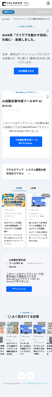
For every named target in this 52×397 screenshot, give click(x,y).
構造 (42, 216)
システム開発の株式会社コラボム (34, 383)
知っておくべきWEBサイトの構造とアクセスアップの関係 (38, 226)
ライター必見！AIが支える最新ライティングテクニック (25, 349)
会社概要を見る (26, 71)
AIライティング (12, 213)
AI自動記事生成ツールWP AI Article (26, 142)
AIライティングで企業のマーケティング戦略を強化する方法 (12, 349)
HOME (7, 19)
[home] (21, 376)
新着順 (19, 188)
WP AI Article (19, 289)
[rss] (30, 376)
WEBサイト (35, 213)
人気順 (33, 188)
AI (10, 340)
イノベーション (38, 343)
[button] (1, 340)
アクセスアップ (10, 216)
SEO (22, 195)
